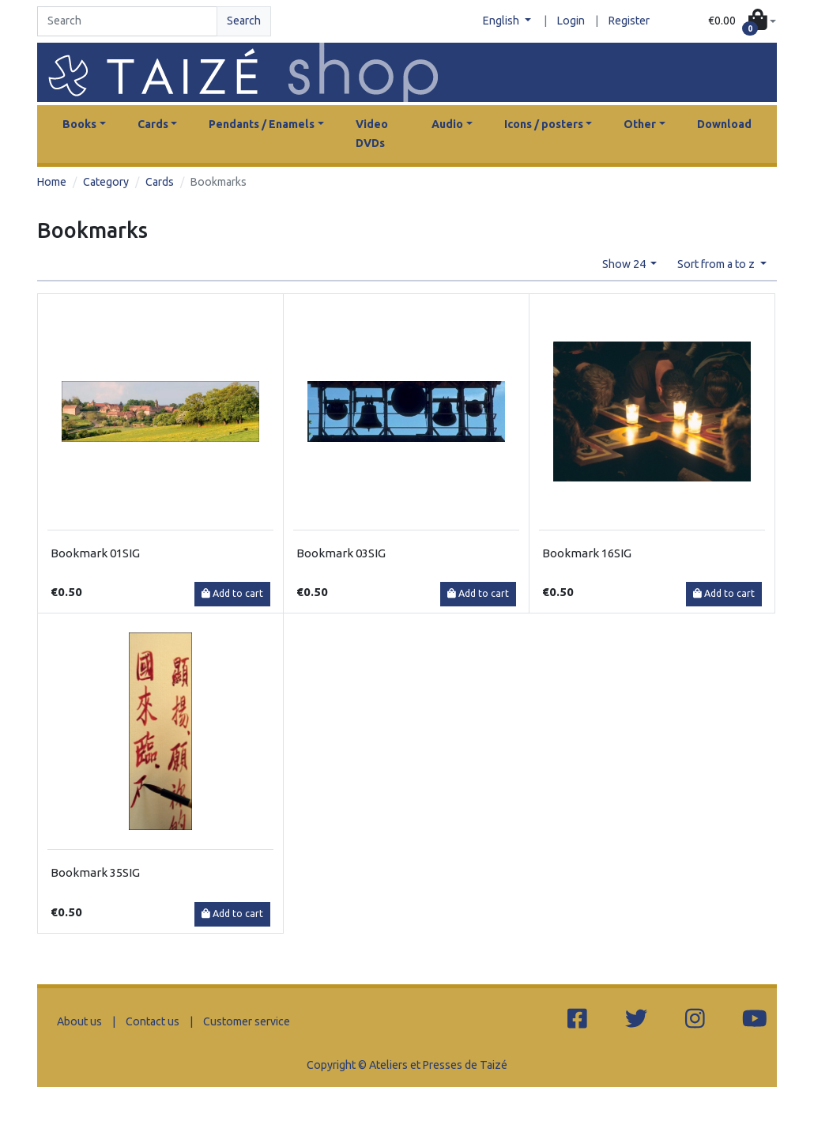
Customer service (246, 1021)
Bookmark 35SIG (95, 872)
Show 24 (625, 264)
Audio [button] (447, 124)
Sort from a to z (717, 264)
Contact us (152, 1021)
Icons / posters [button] (543, 124)
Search (244, 20)
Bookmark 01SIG (95, 553)
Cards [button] (153, 124)
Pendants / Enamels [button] (262, 124)
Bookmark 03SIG (341, 553)
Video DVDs (372, 133)
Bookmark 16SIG (586, 553)
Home (51, 182)
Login (571, 20)
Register (629, 20)
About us (79, 1021)
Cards (159, 182)
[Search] (127, 21)
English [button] (502, 20)
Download (724, 124)
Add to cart (232, 593)
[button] (742, 21)
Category (106, 182)
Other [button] (640, 124)
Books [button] (79, 124)
